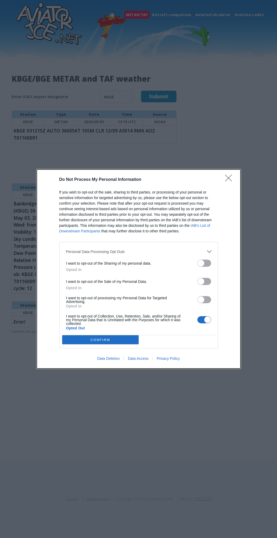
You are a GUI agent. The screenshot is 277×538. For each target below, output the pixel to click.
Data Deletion (108, 358)
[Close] (230, 180)
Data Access (138, 358)
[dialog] (138, 269)
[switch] (204, 263)
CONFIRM (100, 340)
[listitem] (138, 251)
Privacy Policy (168, 358)
